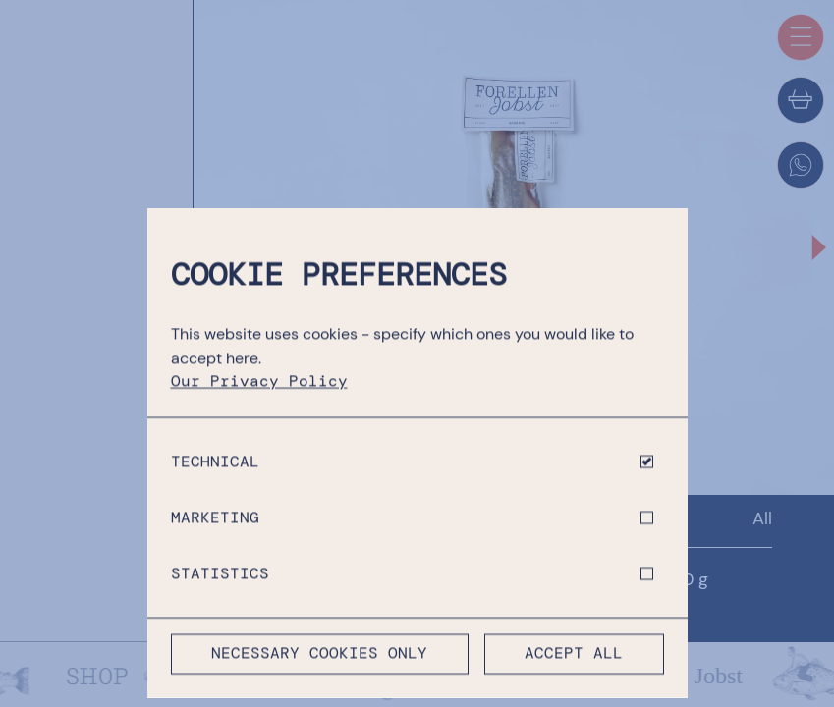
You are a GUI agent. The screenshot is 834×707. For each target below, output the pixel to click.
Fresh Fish (576, 518)
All (762, 518)
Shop (276, 518)
